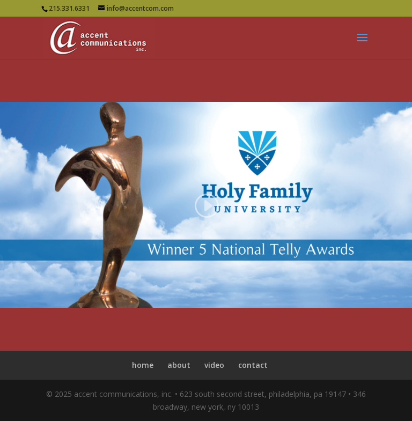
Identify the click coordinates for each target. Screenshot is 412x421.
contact (253, 365)
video (214, 365)
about (178, 365)
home (142, 365)
